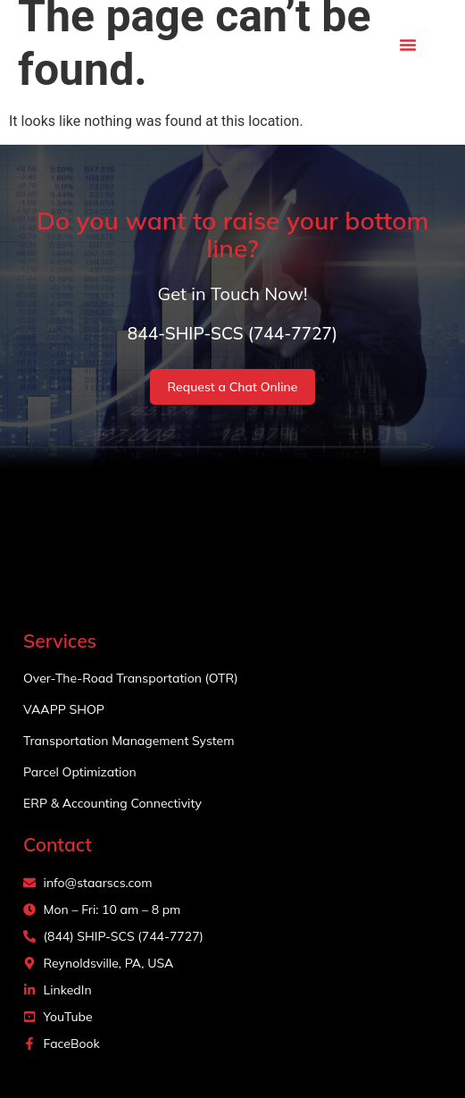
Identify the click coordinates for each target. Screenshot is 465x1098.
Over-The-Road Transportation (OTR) (130, 678)
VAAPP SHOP (63, 709)
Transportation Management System (128, 741)
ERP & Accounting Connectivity (112, 803)
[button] (407, 44)
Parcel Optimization (80, 772)
